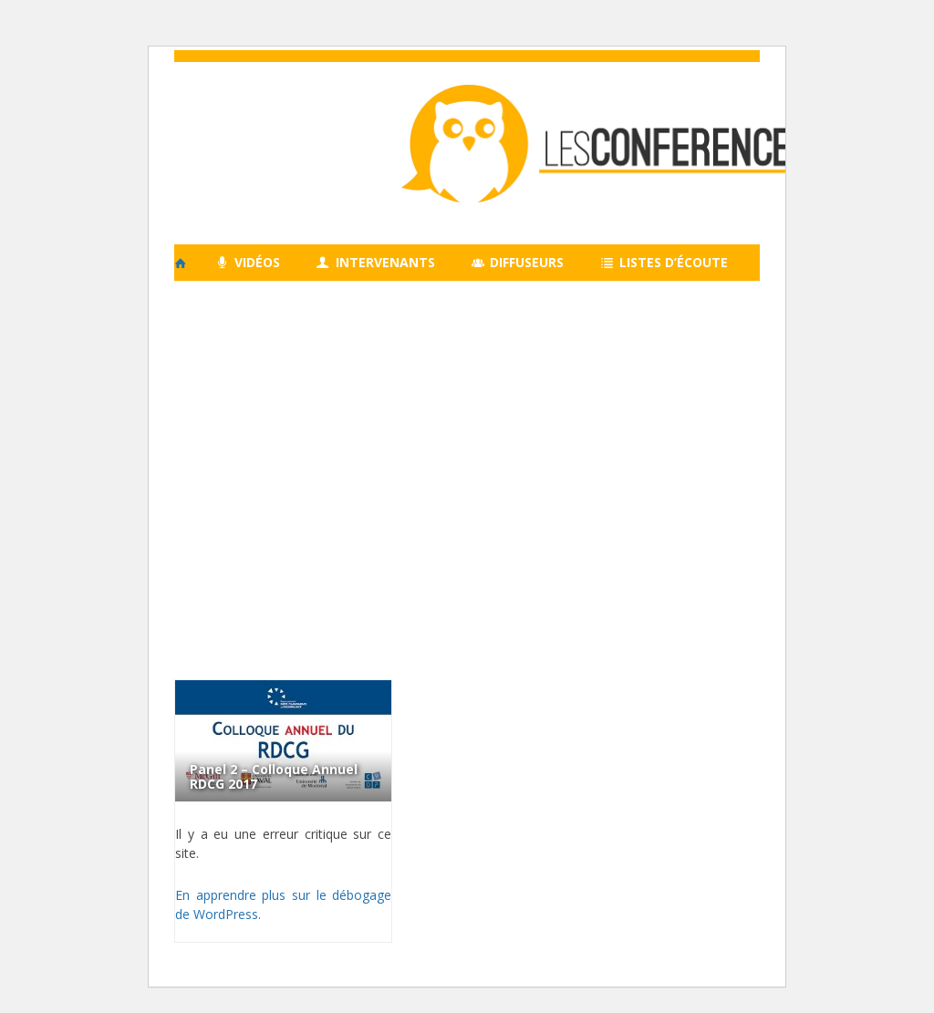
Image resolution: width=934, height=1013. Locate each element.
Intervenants (376, 262)
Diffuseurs (518, 262)
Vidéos (247, 262)
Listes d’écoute (664, 262)
